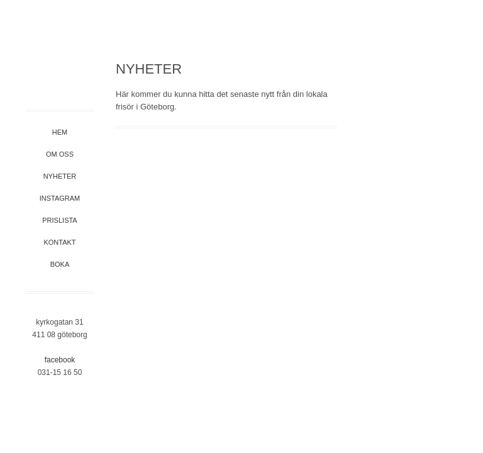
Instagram (60, 198)
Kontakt (59, 242)
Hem (59, 132)
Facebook (60, 359)
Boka (60, 264)
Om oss (60, 154)
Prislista (59, 220)
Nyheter (60, 176)
